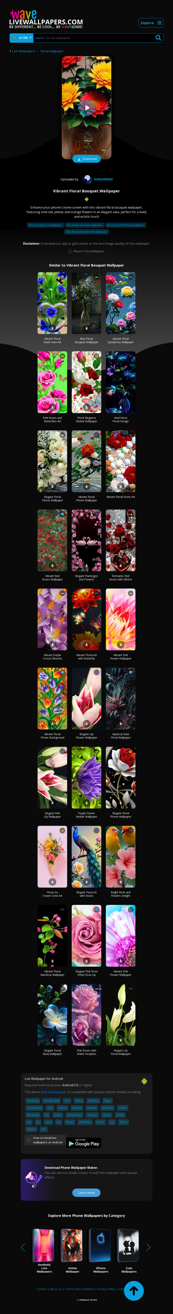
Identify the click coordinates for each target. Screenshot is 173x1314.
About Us (56, 1289)
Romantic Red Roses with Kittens (120, 577)
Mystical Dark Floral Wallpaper (121, 735)
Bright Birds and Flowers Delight (121, 893)
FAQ (121, 1289)
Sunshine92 (97, 179)
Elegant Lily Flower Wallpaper (86, 735)
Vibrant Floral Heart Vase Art (52, 340)
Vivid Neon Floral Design (121, 419)
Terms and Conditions (79, 1289)
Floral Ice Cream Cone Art (52, 893)
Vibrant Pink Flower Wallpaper (120, 656)
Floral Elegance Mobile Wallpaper (86, 419)
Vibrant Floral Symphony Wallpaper (121, 340)
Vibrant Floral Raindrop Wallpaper (52, 973)
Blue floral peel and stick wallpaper (86, 231)
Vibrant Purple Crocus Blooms (52, 656)
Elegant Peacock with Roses (86, 893)
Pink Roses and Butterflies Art (52, 419)
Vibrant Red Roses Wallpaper (52, 577)
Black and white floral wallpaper (125, 225)
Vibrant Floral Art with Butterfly (86, 656)
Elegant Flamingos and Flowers (86, 577)
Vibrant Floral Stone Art (120, 497)
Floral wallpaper (51, 51)
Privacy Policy (106, 1289)
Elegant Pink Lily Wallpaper (52, 814)
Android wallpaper (54, 1092)
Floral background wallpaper (45, 225)
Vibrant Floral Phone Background (52, 735)
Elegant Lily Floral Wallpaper (121, 1052)
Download (86, 159)
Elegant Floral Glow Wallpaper (52, 1052)
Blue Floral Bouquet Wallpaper (86, 340)
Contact (42, 1289)
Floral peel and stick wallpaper (85, 225)
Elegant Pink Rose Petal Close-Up (87, 973)
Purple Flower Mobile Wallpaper (86, 814)
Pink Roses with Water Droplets (86, 1052)
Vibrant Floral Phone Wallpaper (86, 498)
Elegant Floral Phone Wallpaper (52, 498)
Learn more (86, 1193)
